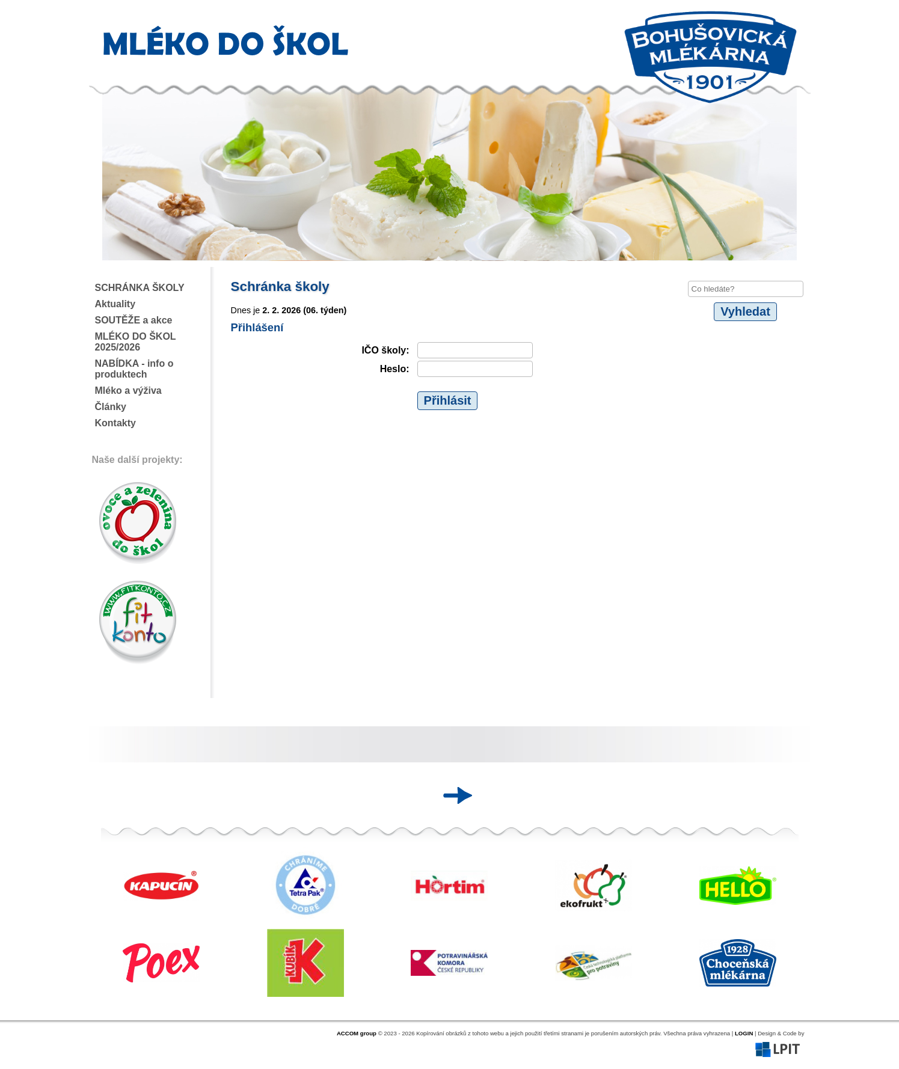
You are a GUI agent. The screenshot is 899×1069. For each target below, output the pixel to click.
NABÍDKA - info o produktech (134, 368)
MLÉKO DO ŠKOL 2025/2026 (135, 341)
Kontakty (115, 423)
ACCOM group (356, 1033)
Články (110, 407)
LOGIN (744, 1033)
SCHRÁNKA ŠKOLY (140, 288)
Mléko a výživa (128, 390)
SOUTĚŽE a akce (134, 320)
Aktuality (115, 304)
